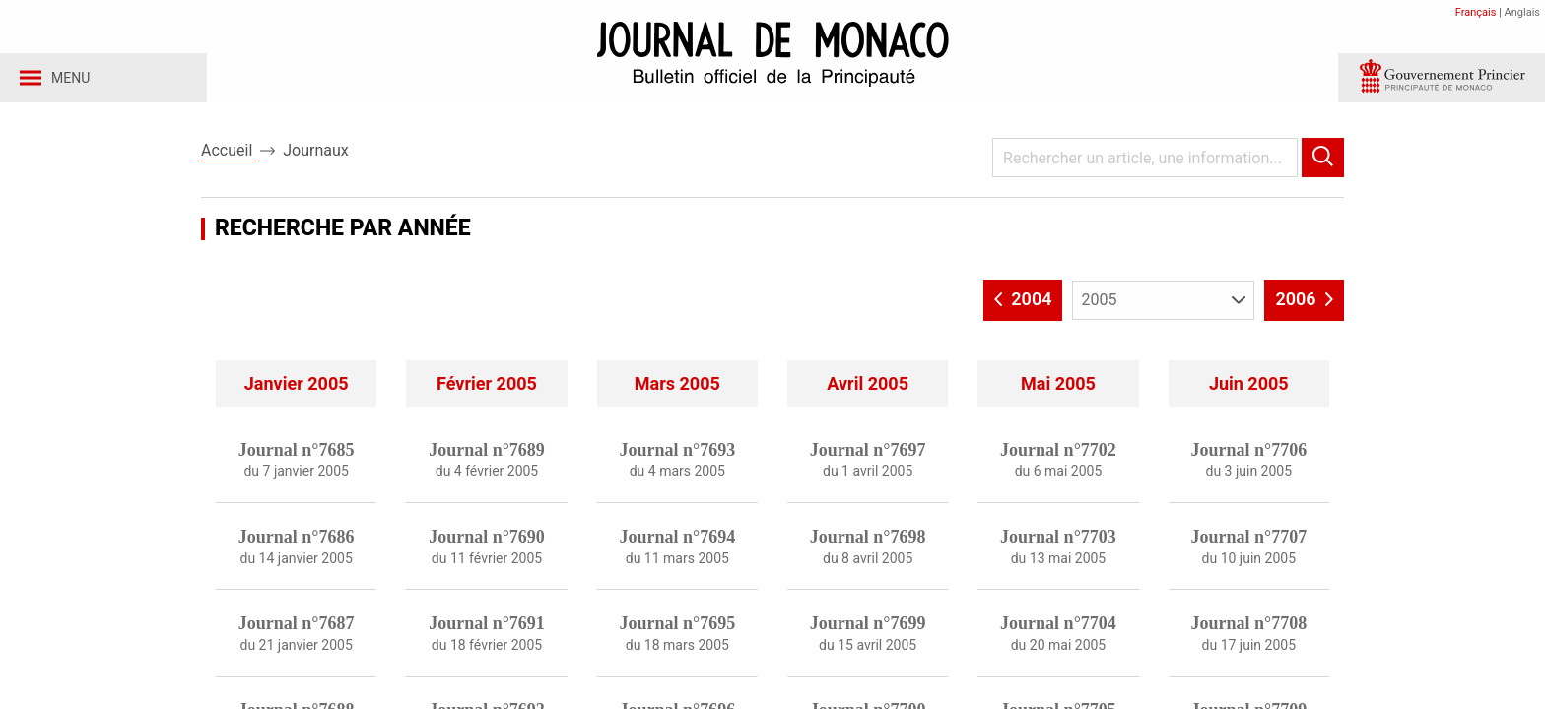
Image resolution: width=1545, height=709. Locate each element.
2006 (1304, 304)
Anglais (1522, 12)
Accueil (228, 156)
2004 (1023, 304)
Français (1476, 12)
